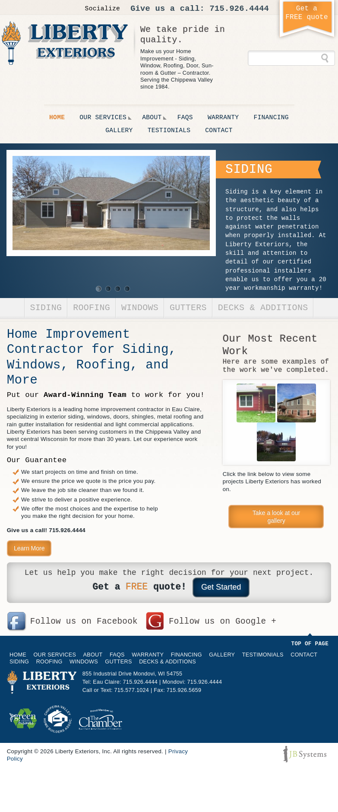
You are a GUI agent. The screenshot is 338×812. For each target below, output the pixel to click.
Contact (218, 130)
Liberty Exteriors (65, 43)
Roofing (91, 308)
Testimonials (263, 655)
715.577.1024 (131, 690)
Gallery (119, 130)
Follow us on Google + (222, 621)
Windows (139, 308)
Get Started (221, 587)
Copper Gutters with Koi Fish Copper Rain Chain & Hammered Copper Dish (256, 403)
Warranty (223, 117)
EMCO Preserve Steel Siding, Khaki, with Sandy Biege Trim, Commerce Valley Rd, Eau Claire (296, 403)
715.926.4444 (239, 8)
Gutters (188, 308)
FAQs (185, 117)
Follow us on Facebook (84, 621)
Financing (271, 117)
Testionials (169, 130)
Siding (46, 308)
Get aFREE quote (306, 13)
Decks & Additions (263, 308)
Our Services (102, 117)
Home (57, 117)
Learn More (29, 548)
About (151, 117)
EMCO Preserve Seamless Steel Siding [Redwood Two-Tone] (276, 441)
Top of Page (310, 644)
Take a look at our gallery (276, 516)
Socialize (102, 8)
